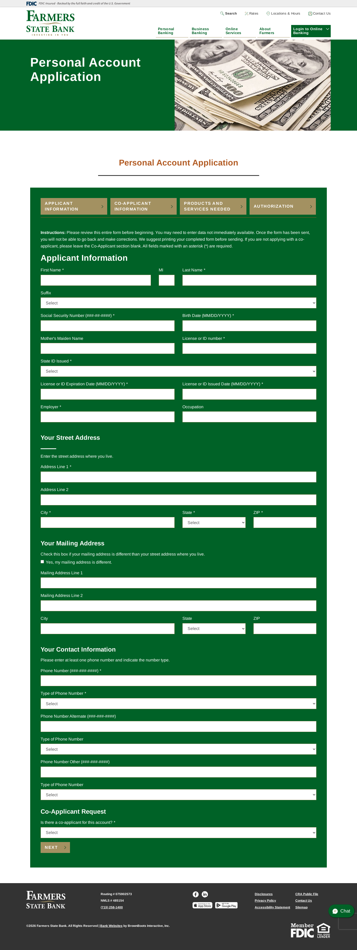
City (44, 512)
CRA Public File (306, 894)
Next (51, 847)
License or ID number (202, 338)
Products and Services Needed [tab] (207, 206)
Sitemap (301, 907)
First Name (51, 270)
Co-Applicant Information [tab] (132, 206)
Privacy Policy (265, 900)
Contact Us (303, 900)
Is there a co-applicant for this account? (76, 822)
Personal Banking (166, 31)
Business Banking (200, 31)
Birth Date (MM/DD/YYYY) (206, 315)
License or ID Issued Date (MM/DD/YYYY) (221, 384)
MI (161, 269)
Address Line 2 (54, 489)
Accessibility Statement (272, 907)
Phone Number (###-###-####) (69, 670)
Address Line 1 (54, 466)
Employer (49, 407)
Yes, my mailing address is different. (76, 562)
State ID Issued (55, 360)
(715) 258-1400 (112, 907)
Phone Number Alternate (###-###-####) (78, 716)
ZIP (256, 512)
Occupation (192, 407)
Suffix (46, 292)
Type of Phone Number (62, 693)
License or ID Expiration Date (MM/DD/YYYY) (83, 384)
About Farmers (266, 31)
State (187, 512)
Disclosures (264, 894)
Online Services (233, 31)
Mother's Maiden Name (62, 338)
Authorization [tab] (274, 206)
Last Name (192, 270)
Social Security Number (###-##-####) (76, 315)
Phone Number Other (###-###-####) (75, 762)
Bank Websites (111, 926)
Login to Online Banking (307, 31)
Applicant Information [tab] (62, 206)
